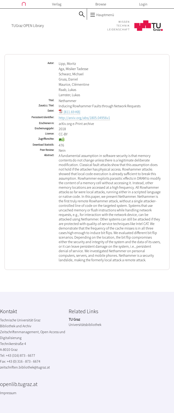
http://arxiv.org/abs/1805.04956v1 (84, 117)
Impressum (8, 393)
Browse (100, 4)
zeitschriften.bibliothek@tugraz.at (25, 367)
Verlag (56, 4)
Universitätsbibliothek (85, 324)
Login (143, 4)
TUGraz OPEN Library (27, 25)
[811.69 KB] (69, 112)
